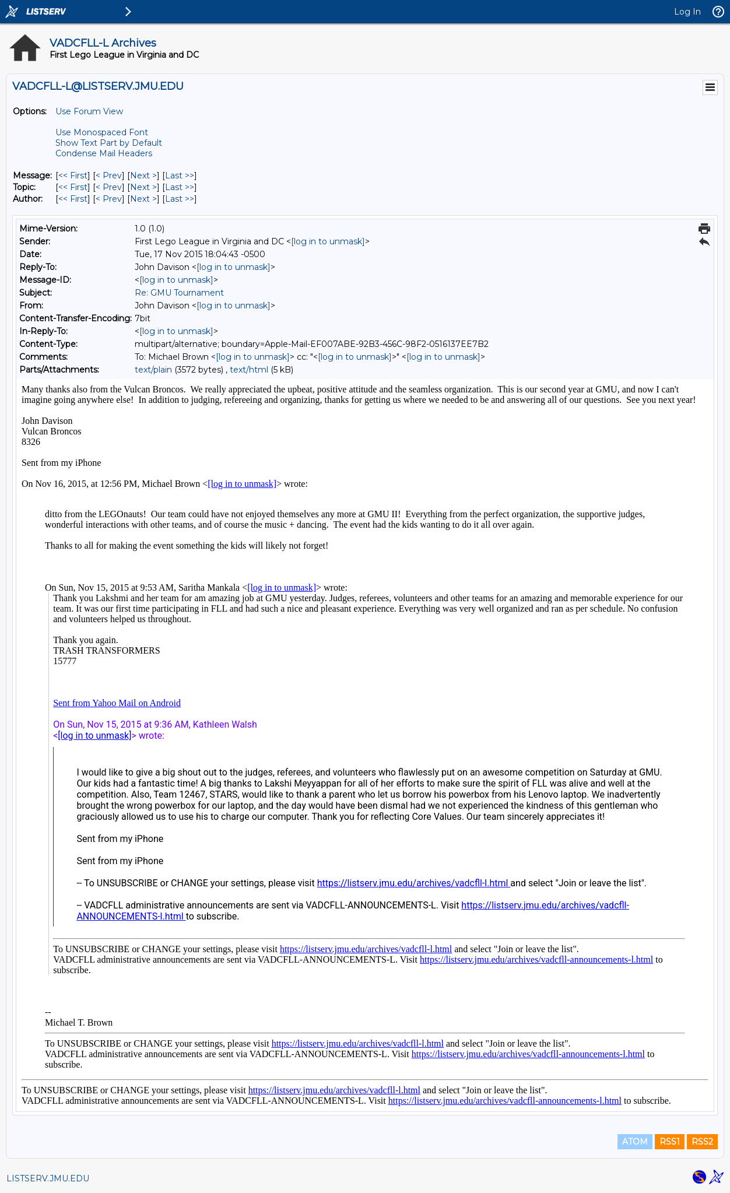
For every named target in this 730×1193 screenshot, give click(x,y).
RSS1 (669, 1141)
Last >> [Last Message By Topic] (179, 187)
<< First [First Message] (72, 175)
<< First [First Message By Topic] (72, 187)
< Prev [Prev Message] (109, 175)
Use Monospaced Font (101, 132)
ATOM (635, 1141)
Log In (687, 11)
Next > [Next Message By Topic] (143, 187)
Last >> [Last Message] (179, 175)
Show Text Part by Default (108, 143)
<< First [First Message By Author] (72, 199)
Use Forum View (89, 111)
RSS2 (702, 1141)
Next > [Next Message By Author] (143, 199)
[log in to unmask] (328, 241)
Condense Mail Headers (103, 153)
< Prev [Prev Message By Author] (109, 199)
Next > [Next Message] (143, 175)
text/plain (153, 369)
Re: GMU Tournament (179, 292)
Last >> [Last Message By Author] (179, 199)
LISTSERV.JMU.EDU (47, 1178)
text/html (249, 369)
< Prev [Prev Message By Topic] (109, 187)
